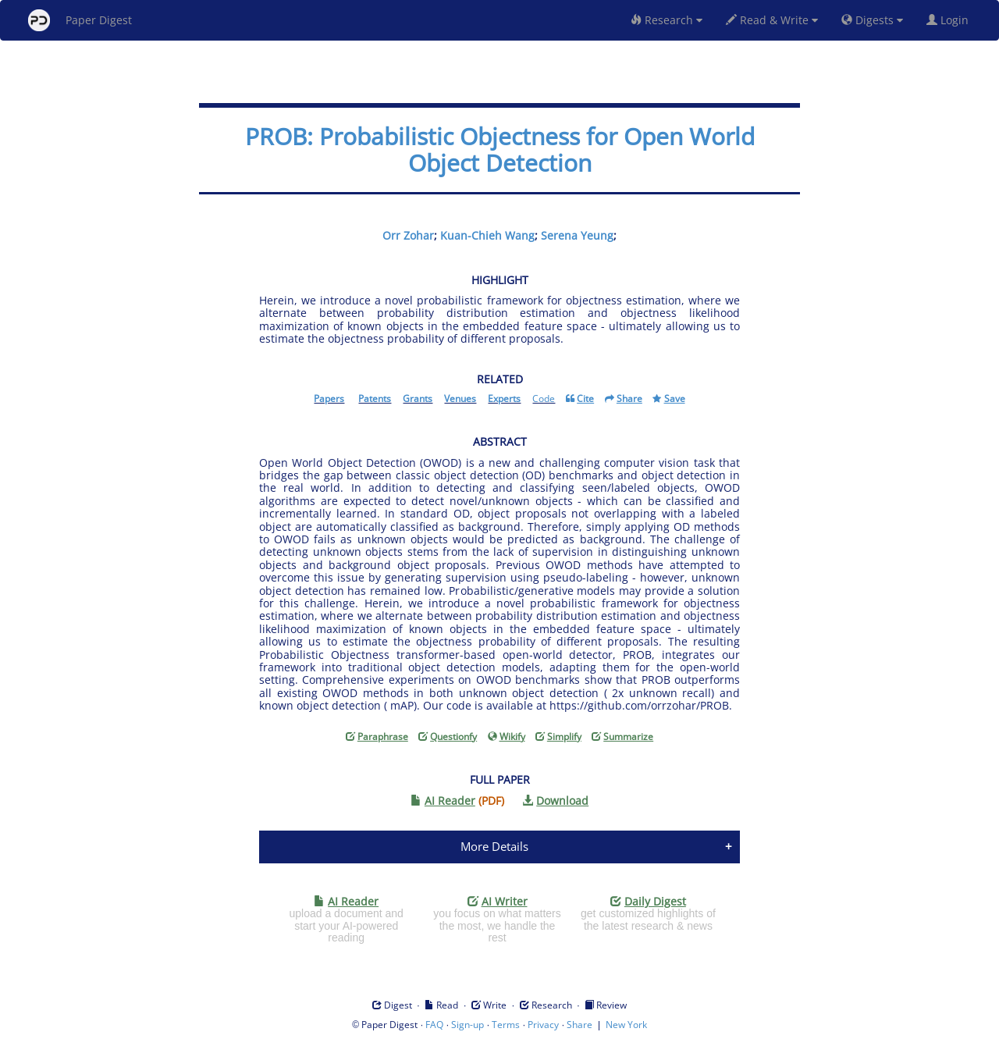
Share (579, 1024)
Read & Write (772, 19)
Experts (504, 398)
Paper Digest (80, 20)
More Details (494, 846)
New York (626, 1024)
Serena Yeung (577, 235)
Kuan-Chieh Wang (487, 235)
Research (666, 19)
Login (950, 19)
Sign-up (467, 1024)
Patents (374, 398)
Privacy (543, 1024)
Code (543, 398)
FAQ (434, 1024)
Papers (329, 398)
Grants (417, 398)
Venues (460, 398)
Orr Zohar (408, 235)
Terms (506, 1024)
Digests (872, 19)
